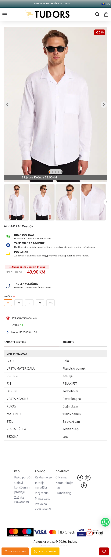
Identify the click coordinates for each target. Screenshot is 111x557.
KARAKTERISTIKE (15, 342)
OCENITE (68, 342)
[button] (7, 104)
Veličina (8, 296)
